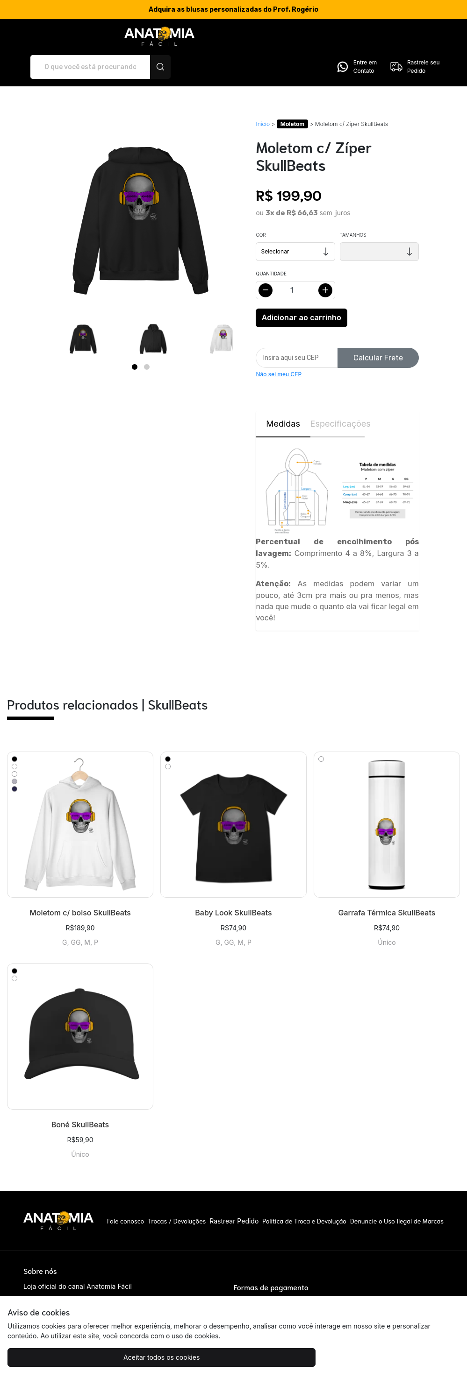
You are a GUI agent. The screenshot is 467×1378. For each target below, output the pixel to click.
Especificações (337, 396)
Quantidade (271, 245)
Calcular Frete (378, 329)
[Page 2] (147, 338)
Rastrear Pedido (234, 1192)
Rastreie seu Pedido (414, 38)
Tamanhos (353, 207)
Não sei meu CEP (279, 346)
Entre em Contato (356, 38)
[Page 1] (134, 338)
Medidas (283, 396)
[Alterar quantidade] (295, 262)
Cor (261, 207)
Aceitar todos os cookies (64, 1357)
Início (263, 95)
